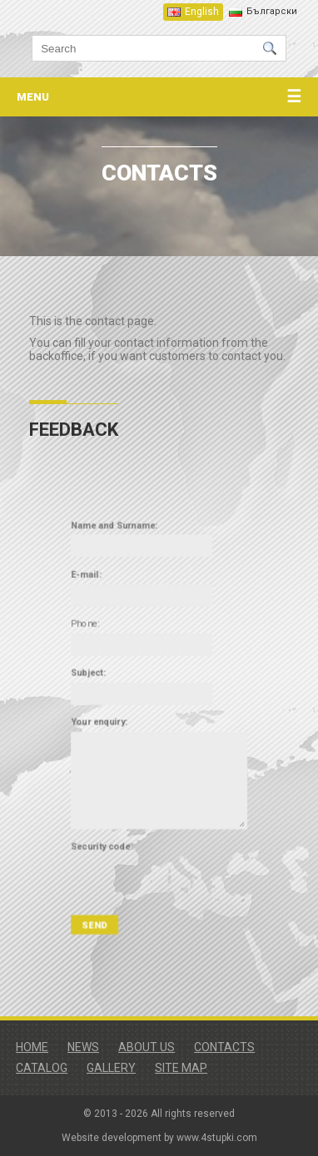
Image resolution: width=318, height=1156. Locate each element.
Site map (181, 1067)
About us (146, 1047)
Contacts (224, 1047)
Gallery (111, 1067)
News (83, 1047)
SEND (104, 894)
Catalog (41, 1067)
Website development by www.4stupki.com (159, 1138)
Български (271, 11)
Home (32, 1047)
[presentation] (167, 858)
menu (159, 96)
